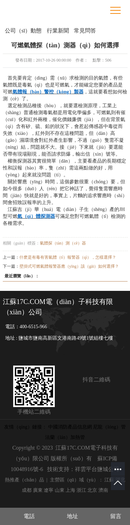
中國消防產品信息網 (70, 427)
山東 (59, 490)
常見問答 (85, 31)
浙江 (81, 490)
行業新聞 (58, 31)
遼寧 (48, 490)
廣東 (38, 490)
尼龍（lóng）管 (109, 427)
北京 (92, 490)
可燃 (7, 91)
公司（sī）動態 (23, 31)
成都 (27, 490)
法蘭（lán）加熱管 (65, 437)
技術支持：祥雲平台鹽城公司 (83, 469)
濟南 (103, 490)
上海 (70, 490)
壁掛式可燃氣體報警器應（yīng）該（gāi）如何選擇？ (69, 266)
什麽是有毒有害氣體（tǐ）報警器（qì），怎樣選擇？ (67, 257)
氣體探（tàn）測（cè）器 (63, 243)
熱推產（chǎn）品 (24, 479)
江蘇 (109, 479)
